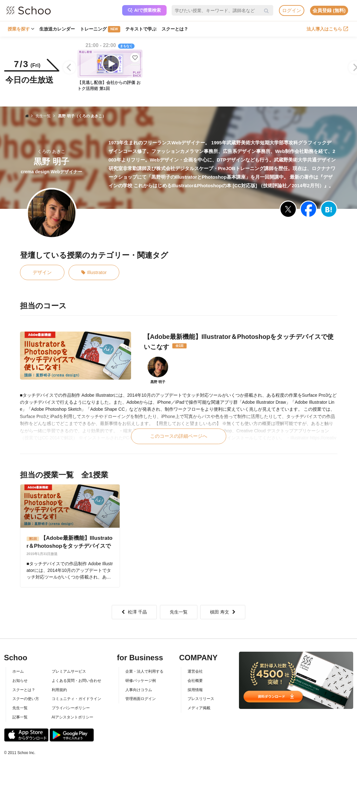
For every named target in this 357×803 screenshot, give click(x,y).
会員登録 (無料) (329, 10)
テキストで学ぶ (140, 28)
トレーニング (100, 29)
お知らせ (20, 680)
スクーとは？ (175, 28)
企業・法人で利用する (144, 671)
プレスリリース (201, 699)
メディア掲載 (199, 708)
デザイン (42, 272)
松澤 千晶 (134, 611)
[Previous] (69, 67)
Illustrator (94, 272)
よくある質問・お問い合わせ (76, 680)
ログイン (291, 10)
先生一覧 (179, 611)
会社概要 (195, 680)
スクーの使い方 (25, 699)
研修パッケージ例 (140, 680)
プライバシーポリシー (71, 708)
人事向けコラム (138, 690)
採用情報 (195, 690)
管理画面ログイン (140, 699)
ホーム (18, 671)
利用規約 (59, 690)
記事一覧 (20, 717)
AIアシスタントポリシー (72, 717)
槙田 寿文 (222, 611)
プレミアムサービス (69, 671)
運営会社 (195, 671)
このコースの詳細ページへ (178, 436)
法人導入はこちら (327, 28)
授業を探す (21, 28)
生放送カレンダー (57, 28)
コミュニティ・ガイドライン (76, 699)
